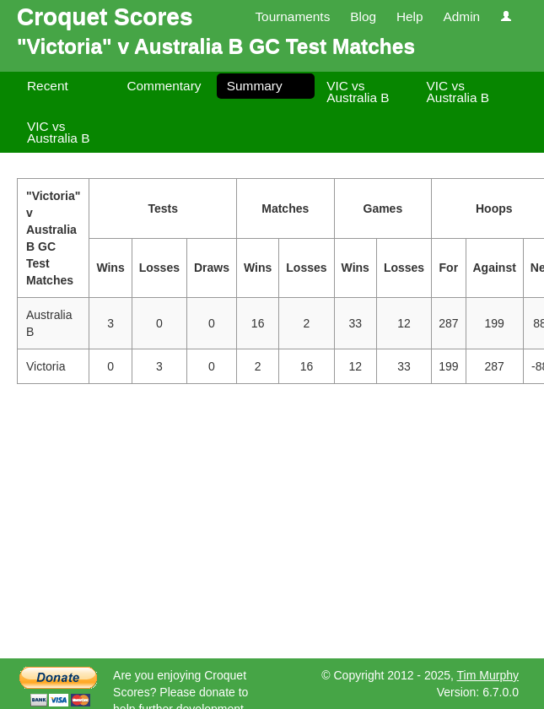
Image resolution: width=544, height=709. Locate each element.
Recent (47, 85)
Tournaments (292, 16)
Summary (255, 85)
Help (409, 16)
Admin (461, 16)
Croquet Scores (105, 16)
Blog (363, 16)
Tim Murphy (488, 675)
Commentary (164, 85)
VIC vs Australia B (357, 91)
